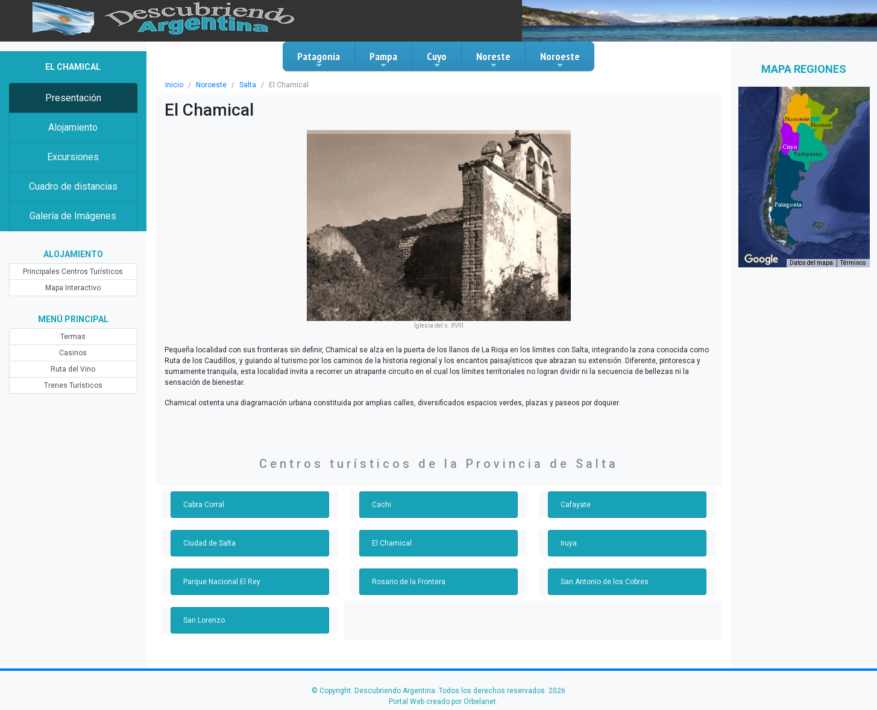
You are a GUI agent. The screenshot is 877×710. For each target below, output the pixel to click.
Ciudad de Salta (209, 543)
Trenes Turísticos (73, 385)
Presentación (73, 98)
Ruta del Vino (73, 369)
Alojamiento (73, 127)
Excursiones (73, 157)
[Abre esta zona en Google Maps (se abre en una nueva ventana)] (761, 259)
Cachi (381, 504)
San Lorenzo (204, 620)
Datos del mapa (811, 263)
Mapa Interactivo (73, 288)
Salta (247, 85)
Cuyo (437, 59)
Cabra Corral (203, 504)
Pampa (383, 59)
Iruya (569, 543)
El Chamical (392, 543)
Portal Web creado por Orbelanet (442, 701)
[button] (788, 204)
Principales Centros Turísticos (73, 271)
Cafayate (576, 504)
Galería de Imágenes (73, 216)
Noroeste (560, 59)
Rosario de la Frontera (408, 582)
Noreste (493, 59)
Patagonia (318, 59)
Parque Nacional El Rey (221, 582)
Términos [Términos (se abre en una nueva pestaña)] (853, 263)
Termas (73, 336)
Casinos (73, 353)
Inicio (174, 85)
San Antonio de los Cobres (605, 582)
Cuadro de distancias (73, 186)
